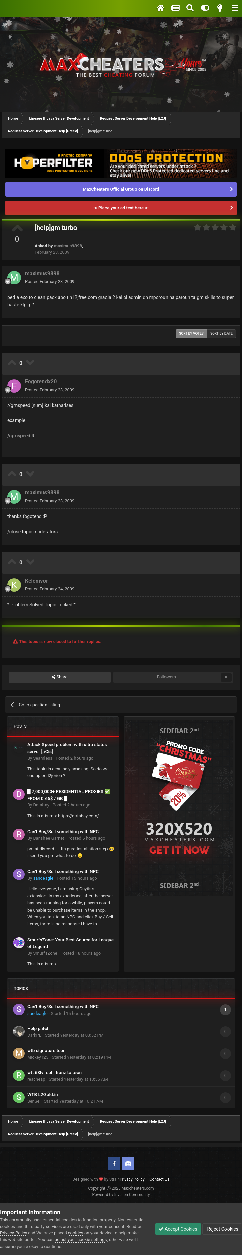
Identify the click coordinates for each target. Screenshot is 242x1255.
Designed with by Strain (96, 1179)
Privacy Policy (132, 1179)
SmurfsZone (45, 953)
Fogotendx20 (41, 381)
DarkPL (34, 1035)
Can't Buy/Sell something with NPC (63, 831)
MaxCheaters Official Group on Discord (121, 189)
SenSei (34, 1101)
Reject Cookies (222, 1229)
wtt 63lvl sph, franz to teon (54, 1072)
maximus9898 (68, 245)
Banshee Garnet (48, 838)
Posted (49, 281)
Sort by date (221, 333)
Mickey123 (38, 1057)
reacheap (36, 1079)
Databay (41, 805)
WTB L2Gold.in (42, 1094)
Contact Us (160, 1179)
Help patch (38, 1028)
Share (59, 677)
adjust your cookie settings (81, 1239)
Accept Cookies (178, 1229)
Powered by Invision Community (121, 1194)
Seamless (42, 758)
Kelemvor (36, 581)
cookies (75, 1232)
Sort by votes (191, 333)
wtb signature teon (46, 1050)
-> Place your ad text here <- (121, 207)
